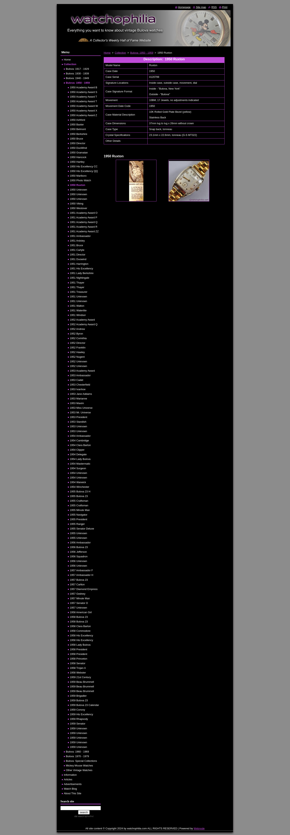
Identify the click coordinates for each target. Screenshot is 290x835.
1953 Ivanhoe (78, 389)
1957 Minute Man (80, 598)
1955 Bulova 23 (79, 496)
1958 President (78, 649)
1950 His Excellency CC (83, 166)
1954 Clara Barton (80, 445)
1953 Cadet (76, 380)
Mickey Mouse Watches (79, 765)
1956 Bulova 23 (79, 547)
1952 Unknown (78, 361)
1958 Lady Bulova (80, 644)
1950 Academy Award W (84, 105)
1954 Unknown (78, 472)
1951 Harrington (79, 263)
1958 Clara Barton (80, 626)
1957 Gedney (77, 593)
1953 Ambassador (80, 375)
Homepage (184, 7)
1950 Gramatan (79, 152)
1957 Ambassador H (81, 574)
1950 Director (77, 143)
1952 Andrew (77, 328)
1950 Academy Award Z (83, 115)
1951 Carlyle (77, 249)
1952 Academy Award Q (83, 324)
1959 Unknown (78, 728)
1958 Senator (77, 663)
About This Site (72, 793)
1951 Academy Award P (83, 217)
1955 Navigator (78, 514)
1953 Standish (78, 421)
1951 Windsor (78, 315)
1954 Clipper (77, 449)
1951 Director (77, 254)
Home (107, 52)
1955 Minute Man (80, 510)
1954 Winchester (79, 486)
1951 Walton (77, 305)
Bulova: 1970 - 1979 (77, 756)
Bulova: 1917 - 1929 (77, 68)
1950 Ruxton (77, 185)
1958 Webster (78, 672)
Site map (201, 7)
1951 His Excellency (81, 268)
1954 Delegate (78, 454)
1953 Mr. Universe (80, 412)
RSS (214, 7)
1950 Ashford (77, 119)
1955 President (78, 519)
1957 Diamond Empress (83, 589)
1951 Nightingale (79, 277)
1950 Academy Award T (83, 96)
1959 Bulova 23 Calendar (84, 705)
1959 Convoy (77, 709)
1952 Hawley (77, 352)
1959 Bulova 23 (79, 700)
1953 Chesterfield (80, 384)
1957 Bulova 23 (79, 579)
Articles (68, 779)
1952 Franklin (78, 347)
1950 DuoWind (78, 147)
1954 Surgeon (78, 468)
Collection (120, 52)
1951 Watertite (78, 310)
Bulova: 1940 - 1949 (77, 78)
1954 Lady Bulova (80, 459)
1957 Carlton (77, 584)
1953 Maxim (77, 403)
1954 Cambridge (79, 440)
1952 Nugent (77, 356)
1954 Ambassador (80, 435)
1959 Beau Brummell (82, 681)
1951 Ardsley (77, 240)
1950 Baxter (77, 124)
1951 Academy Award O (83, 212)
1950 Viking (76, 203)
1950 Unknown (78, 189)
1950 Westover (78, 208)
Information (70, 774)
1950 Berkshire (78, 134)
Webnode (199, 828)
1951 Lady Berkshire (81, 273)
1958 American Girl (81, 612)
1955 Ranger (77, 523)
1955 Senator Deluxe (82, 528)
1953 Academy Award (82, 370)
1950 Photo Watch (80, 180)
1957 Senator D (79, 603)
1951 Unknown (78, 296)
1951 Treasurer (78, 291)
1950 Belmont (78, 129)
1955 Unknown (78, 533)
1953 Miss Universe (81, 407)
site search (79, 816)
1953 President (78, 417)
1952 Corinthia (78, 338)
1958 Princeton (78, 658)
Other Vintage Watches (79, 770)
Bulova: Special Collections (81, 760)
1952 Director (77, 342)
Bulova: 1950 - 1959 (141, 52)
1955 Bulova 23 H (80, 491)
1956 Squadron (79, 556)
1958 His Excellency (81, 635)
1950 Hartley (77, 161)
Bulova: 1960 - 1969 (77, 751)
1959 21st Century (80, 677)
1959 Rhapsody (79, 718)
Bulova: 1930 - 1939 (77, 73)
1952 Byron (76, 333)
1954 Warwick (78, 482)
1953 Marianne (78, 398)
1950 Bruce (76, 138)
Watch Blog (70, 788)
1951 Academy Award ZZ (84, 231)
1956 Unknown (78, 561)
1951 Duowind (78, 259)
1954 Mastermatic (80, 463)
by (88, 816)
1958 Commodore (80, 630)
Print (224, 7)
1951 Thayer (77, 282)
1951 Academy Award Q (83, 222)
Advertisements (73, 784)
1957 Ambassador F (81, 570)
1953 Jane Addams (81, 393)
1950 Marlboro (78, 175)
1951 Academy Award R (83, 226)
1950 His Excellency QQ (84, 171)
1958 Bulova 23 (79, 616)
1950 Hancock (78, 157)
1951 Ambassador (80, 236)
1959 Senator (77, 723)
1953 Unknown (78, 426)
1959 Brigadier (78, 695)
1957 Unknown (78, 607)
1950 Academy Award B (83, 87)
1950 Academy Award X (83, 110)
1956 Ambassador (80, 542)
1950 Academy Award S (83, 92)
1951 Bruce (76, 245)
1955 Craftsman (79, 500)
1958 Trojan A (78, 667)
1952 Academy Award (82, 319)
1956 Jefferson (78, 551)
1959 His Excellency (81, 714)
